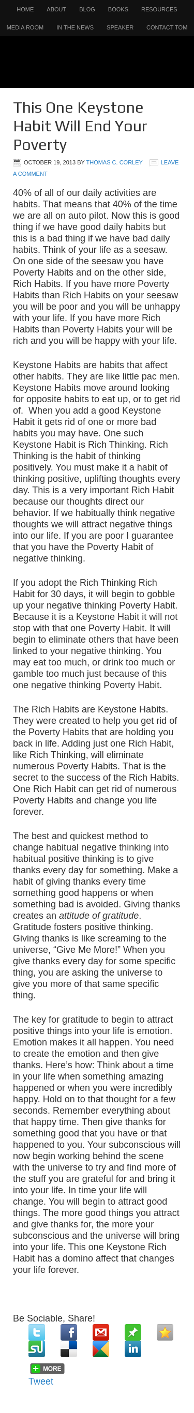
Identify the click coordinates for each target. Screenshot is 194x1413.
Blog (87, 9)
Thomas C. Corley (114, 162)
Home (25, 9)
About (56, 9)
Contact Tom (166, 27)
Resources (159, 9)
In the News (75, 27)
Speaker (120, 27)
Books (118, 9)
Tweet (40, 1381)
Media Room (25, 27)
